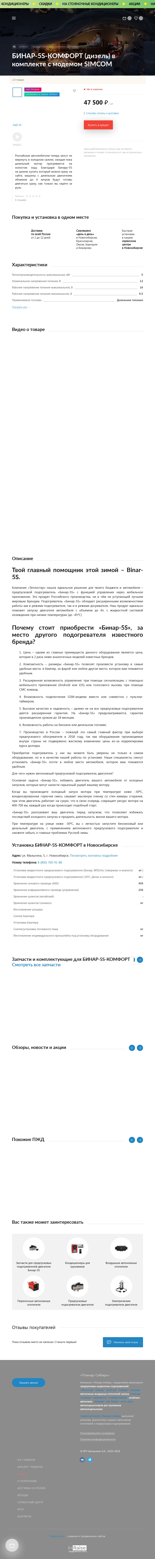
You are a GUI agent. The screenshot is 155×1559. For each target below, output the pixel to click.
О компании (27, 1481)
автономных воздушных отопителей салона (104, 1393)
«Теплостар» (87, 1390)
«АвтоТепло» (100, 1397)
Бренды (22, 1495)
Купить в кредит (98, 125)
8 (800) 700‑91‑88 (50, 862)
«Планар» (135, 1393)
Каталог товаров (30, 1467)
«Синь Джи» (127, 1401)
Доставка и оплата (31, 1488)
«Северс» (123, 1390)
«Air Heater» (112, 1401)
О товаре (19, 79)
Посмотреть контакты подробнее (94, 855)
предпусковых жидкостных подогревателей (104, 1386)
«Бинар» (100, 1390)
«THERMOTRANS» (118, 1397)
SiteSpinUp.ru (57, 1536)
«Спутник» (86, 1397)
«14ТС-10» (111, 1390)
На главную (26, 1459)
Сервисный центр (30, 1502)
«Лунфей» (135, 1390)
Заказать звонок (28, 1382)
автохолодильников (91, 1409)
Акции (22, 1474)
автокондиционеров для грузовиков (100, 1405)
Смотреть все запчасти (36, 965)
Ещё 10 (17, 125)
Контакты (24, 1516)
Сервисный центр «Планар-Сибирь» (100, 1415)
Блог (21, 1509)
